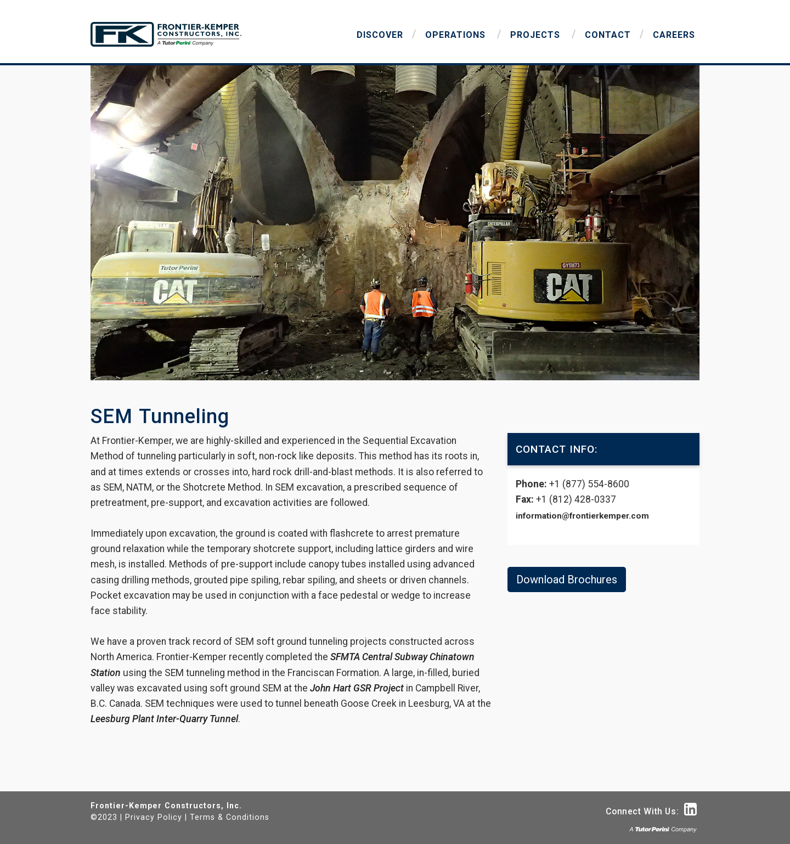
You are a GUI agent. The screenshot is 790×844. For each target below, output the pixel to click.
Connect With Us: (651, 811)
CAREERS (674, 35)
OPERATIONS (456, 35)
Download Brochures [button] (566, 579)
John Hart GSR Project (357, 688)
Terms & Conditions (229, 817)
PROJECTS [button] (536, 35)
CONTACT (608, 35)
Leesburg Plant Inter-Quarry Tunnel (164, 718)
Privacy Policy (153, 817)
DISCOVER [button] (380, 35)
